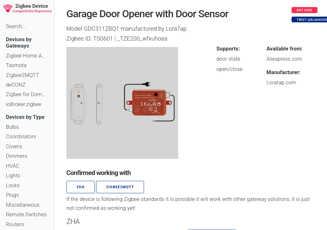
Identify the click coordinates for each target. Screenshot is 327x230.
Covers (14, 146)
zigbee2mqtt (120, 187)
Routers (15, 224)
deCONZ (16, 85)
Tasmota (16, 65)
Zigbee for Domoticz (27, 94)
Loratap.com (281, 83)
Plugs (12, 195)
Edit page (304, 10)
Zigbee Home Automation (27, 56)
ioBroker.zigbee (23, 104)
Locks (12, 185)
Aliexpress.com (284, 59)
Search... (16, 26)
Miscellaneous (22, 205)
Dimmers (16, 156)
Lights (13, 175)
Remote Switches (26, 214)
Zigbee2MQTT (22, 75)
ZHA (81, 187)
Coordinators (21, 137)
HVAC (12, 166)
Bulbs (12, 127)
